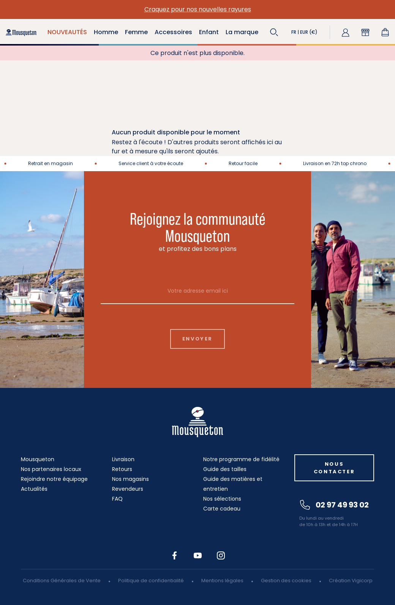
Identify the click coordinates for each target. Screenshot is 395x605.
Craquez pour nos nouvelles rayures (197, 9)
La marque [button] (242, 32)
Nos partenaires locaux (51, 469)
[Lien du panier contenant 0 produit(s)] (385, 32)
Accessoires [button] (173, 32)
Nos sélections (222, 499)
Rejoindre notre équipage (54, 479)
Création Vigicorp (351, 580)
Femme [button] (136, 32)
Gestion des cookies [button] (286, 580)
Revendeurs (127, 489)
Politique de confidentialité (151, 580)
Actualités (34, 489)
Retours (122, 469)
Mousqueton (37, 459)
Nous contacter (334, 467)
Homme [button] (106, 32)
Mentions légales (222, 580)
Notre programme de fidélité (241, 459)
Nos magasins (130, 479)
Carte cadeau (221, 508)
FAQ (117, 499)
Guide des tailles (224, 469)
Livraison (123, 459)
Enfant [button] (209, 32)
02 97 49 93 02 (334, 504)
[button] (274, 32)
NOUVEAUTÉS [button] (67, 32)
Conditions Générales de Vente (62, 580)
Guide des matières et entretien (232, 484)
